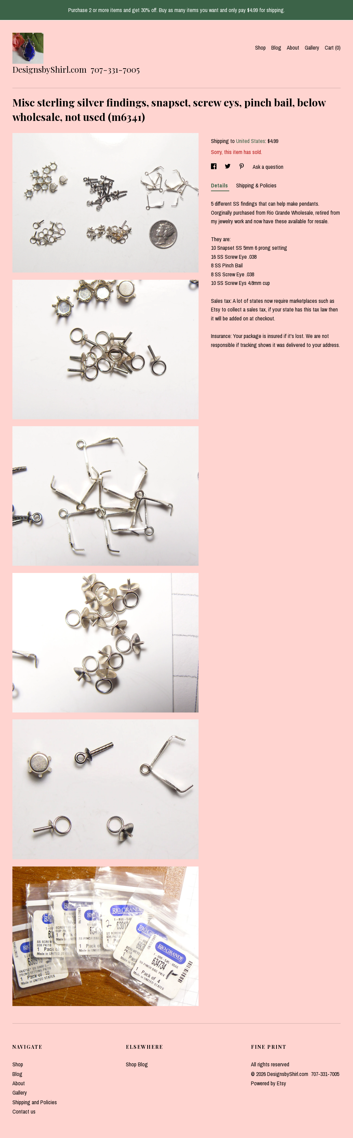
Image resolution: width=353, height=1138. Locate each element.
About (293, 47)
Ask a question (268, 167)
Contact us (24, 1111)
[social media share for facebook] (214, 167)
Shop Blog (137, 1064)
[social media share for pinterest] (242, 167)
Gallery (312, 47)
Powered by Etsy (268, 1083)
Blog (276, 47)
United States (250, 141)
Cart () (333, 47)
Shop (260, 47)
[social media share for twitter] (228, 167)
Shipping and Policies (34, 1102)
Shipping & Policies (256, 185)
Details (220, 185)
